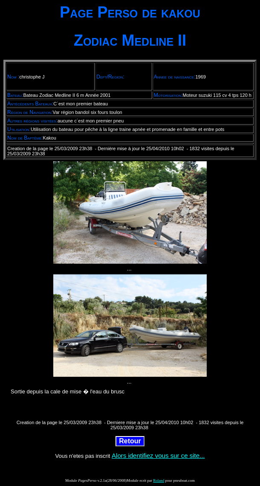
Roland (158, 480)
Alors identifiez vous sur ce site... (158, 455)
